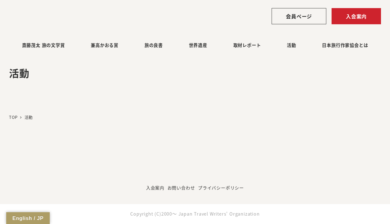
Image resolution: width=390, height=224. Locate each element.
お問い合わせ (181, 187)
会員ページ (299, 16)
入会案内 (356, 16)
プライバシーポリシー (221, 187)
